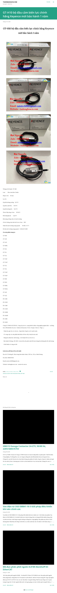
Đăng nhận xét (10, 464)
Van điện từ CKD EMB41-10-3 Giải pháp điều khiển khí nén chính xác (27, 507)
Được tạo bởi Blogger (28, 589)
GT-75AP (10, 371)
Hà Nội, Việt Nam (21, 373)
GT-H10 (17, 371)
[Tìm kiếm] (48, 2)
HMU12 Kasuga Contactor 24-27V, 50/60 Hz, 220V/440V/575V (24, 447)
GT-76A (13, 371)
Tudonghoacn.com (10, 2)
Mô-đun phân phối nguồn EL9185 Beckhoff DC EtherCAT (25, 568)
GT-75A (7, 371)
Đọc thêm (52, 464)
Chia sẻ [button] (51, 371)
